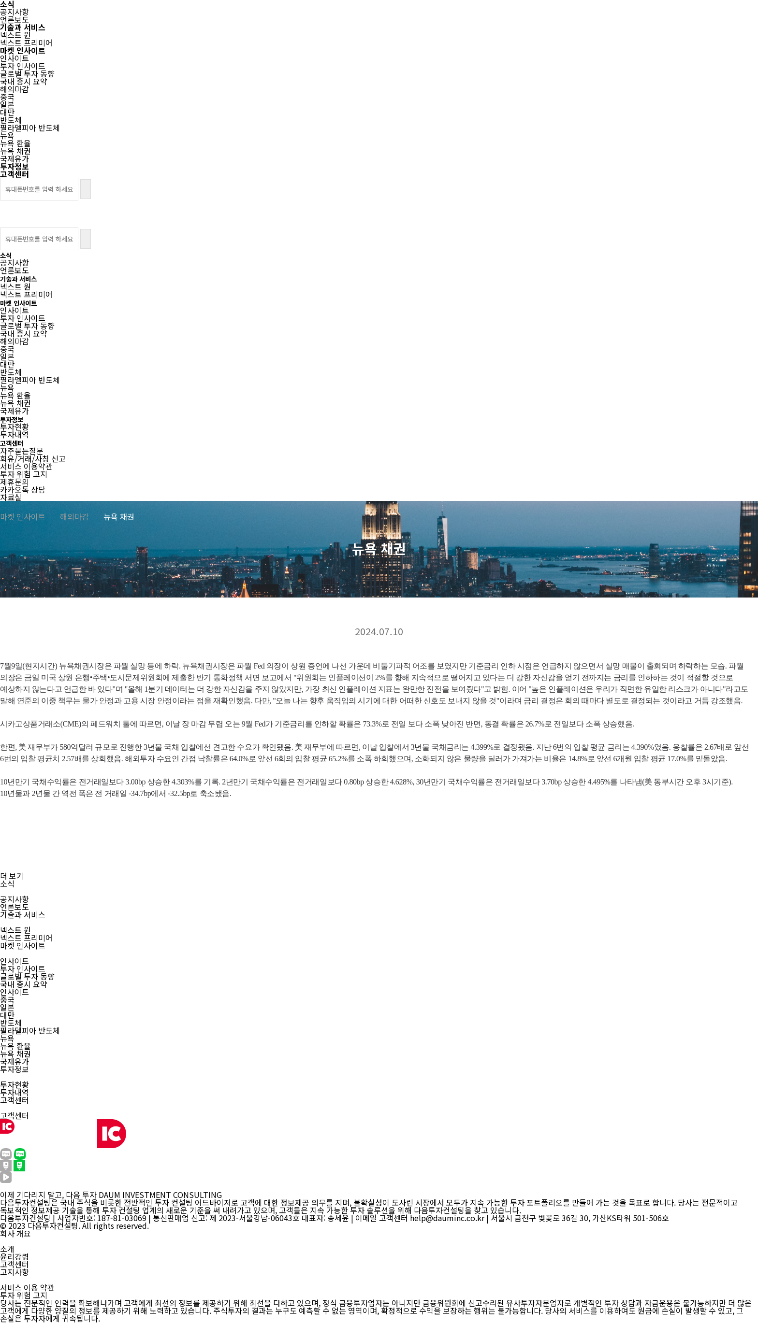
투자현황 (14, 1084)
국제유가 (14, 1061)
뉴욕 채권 (15, 1053)
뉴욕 (7, 1038)
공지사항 (14, 899)
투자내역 (14, 1092)
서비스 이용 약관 (27, 1287)
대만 (7, 1015)
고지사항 (14, 1272)
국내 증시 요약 (23, 984)
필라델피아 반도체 (30, 1030)
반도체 (11, 1022)
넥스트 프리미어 (26, 937)
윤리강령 (14, 1256)
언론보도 (14, 906)
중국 (7, 999)
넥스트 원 (15, 930)
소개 (7, 1248)
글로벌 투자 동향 (27, 976)
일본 (7, 1007)
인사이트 (14, 961)
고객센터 (14, 1115)
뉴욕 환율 (15, 1046)
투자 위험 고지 (23, 1295)
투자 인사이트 (22, 968)
